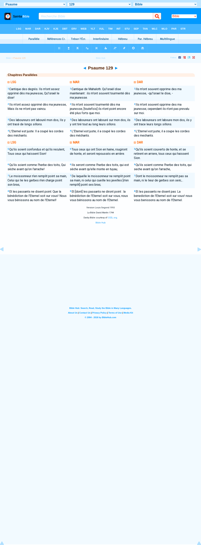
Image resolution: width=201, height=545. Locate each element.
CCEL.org (112, 217)
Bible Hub (101, 222)
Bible (8, 58)
